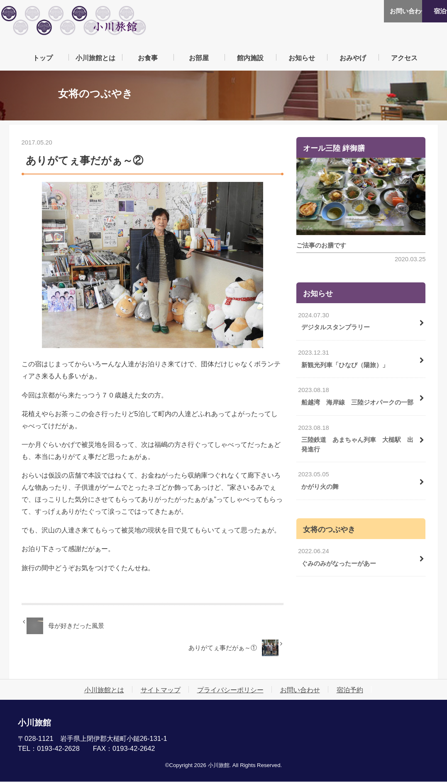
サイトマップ (161, 690)
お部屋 (199, 57)
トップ (43, 57)
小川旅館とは (95, 57)
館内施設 (250, 57)
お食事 (148, 57)
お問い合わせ (372, 11)
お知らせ (301, 57)
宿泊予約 (422, 11)
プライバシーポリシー (230, 690)
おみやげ (353, 57)
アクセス (404, 57)
